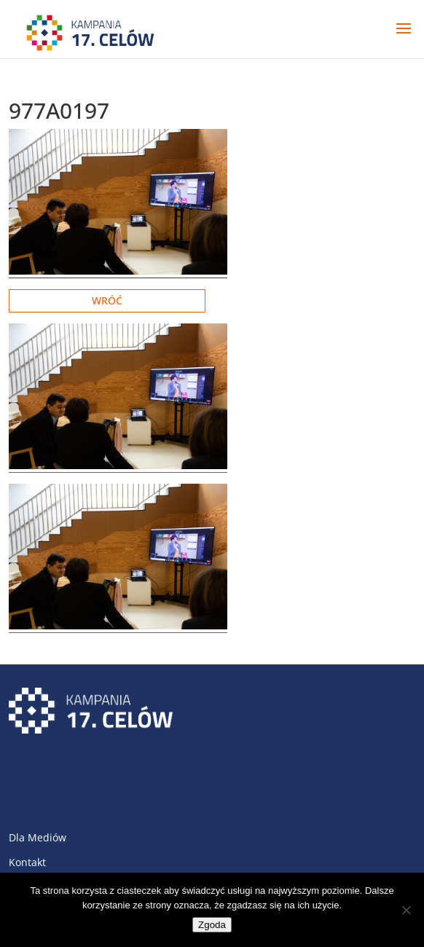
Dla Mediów (37, 837)
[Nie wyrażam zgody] (406, 910)
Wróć (107, 300)
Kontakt (27, 862)
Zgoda (212, 924)
